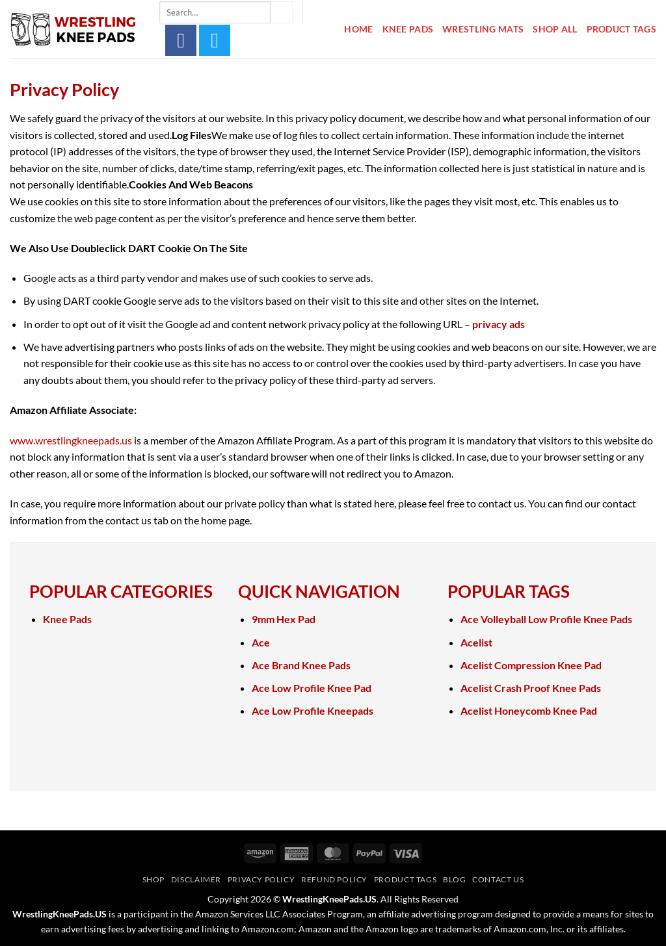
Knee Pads (408, 28)
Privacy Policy (261, 879)
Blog (454, 879)
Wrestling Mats (483, 28)
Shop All (555, 28)
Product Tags (621, 28)
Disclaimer (196, 879)
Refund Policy (334, 879)
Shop (153, 879)
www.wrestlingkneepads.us (71, 440)
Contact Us (498, 879)
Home (358, 28)
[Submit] (282, 12)
